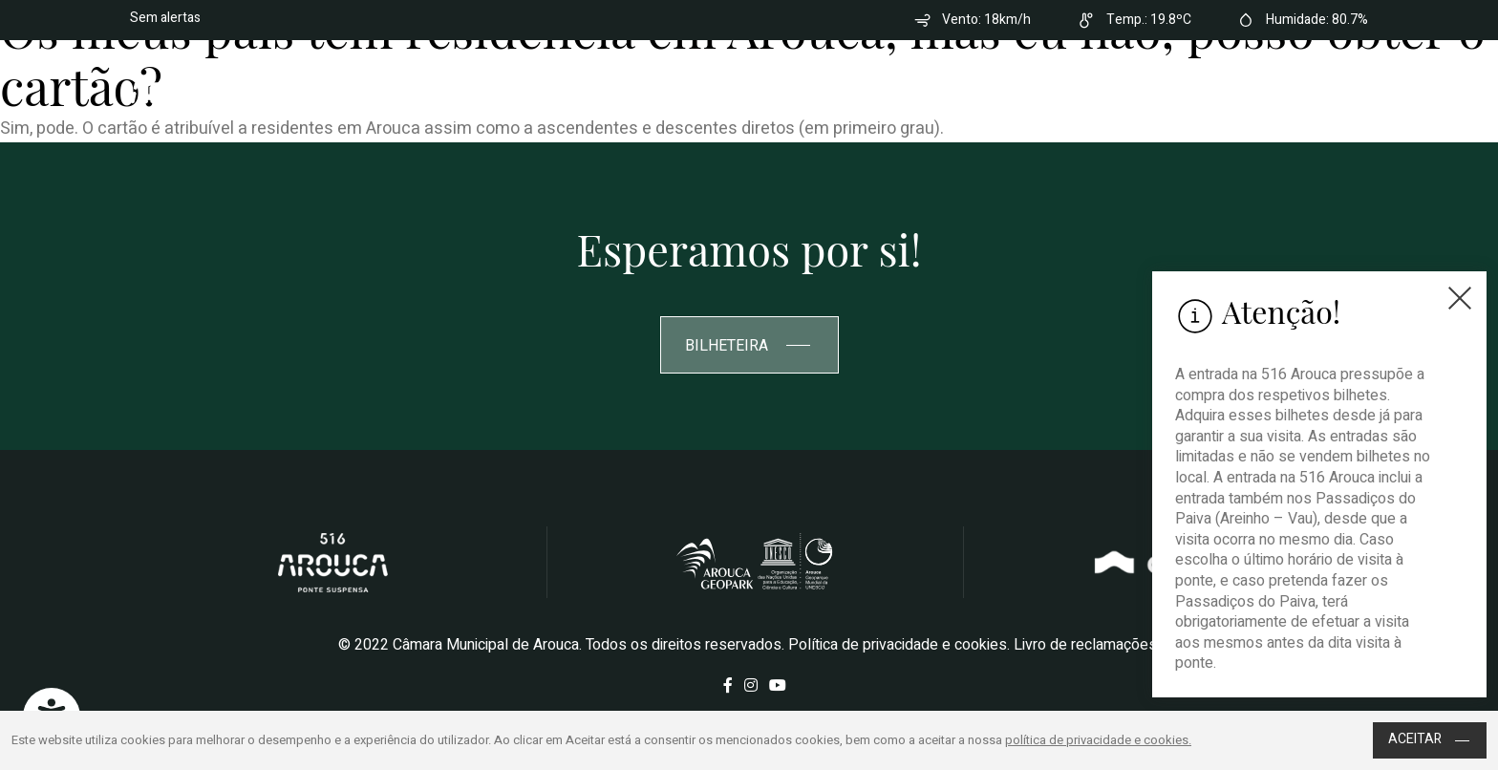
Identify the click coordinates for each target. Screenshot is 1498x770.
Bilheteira (1275, 90)
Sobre (746, 90)
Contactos (1152, 90)
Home (678, 90)
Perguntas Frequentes (877, 90)
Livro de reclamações (1085, 644)
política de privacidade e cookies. (1098, 740)
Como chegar (1037, 90)
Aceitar (1429, 739)
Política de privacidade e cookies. (899, 644)
